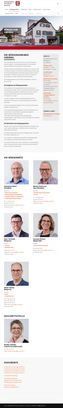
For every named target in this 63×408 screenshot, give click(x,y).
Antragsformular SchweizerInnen (12, 382)
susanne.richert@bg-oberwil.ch (45, 250)
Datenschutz (33, 405)
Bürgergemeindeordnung (10, 375)
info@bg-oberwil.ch (48, 76)
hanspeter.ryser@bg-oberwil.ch (16, 205)
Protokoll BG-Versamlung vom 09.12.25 (14, 367)
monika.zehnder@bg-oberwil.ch (16, 351)
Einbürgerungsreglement (10, 378)
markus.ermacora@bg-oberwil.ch (45, 201)
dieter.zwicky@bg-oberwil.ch (15, 304)
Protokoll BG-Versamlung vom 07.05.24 (14, 372)
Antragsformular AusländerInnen (12, 380)
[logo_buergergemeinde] (12, 3)
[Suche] (58, 14)
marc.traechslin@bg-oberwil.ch (16, 252)
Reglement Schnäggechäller (11, 387)
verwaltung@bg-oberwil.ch (50, 82)
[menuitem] (6, 9)
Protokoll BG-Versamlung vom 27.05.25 (14, 369)
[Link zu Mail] (57, 3)
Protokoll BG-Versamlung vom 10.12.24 (14, 371)
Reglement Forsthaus (9, 385)
